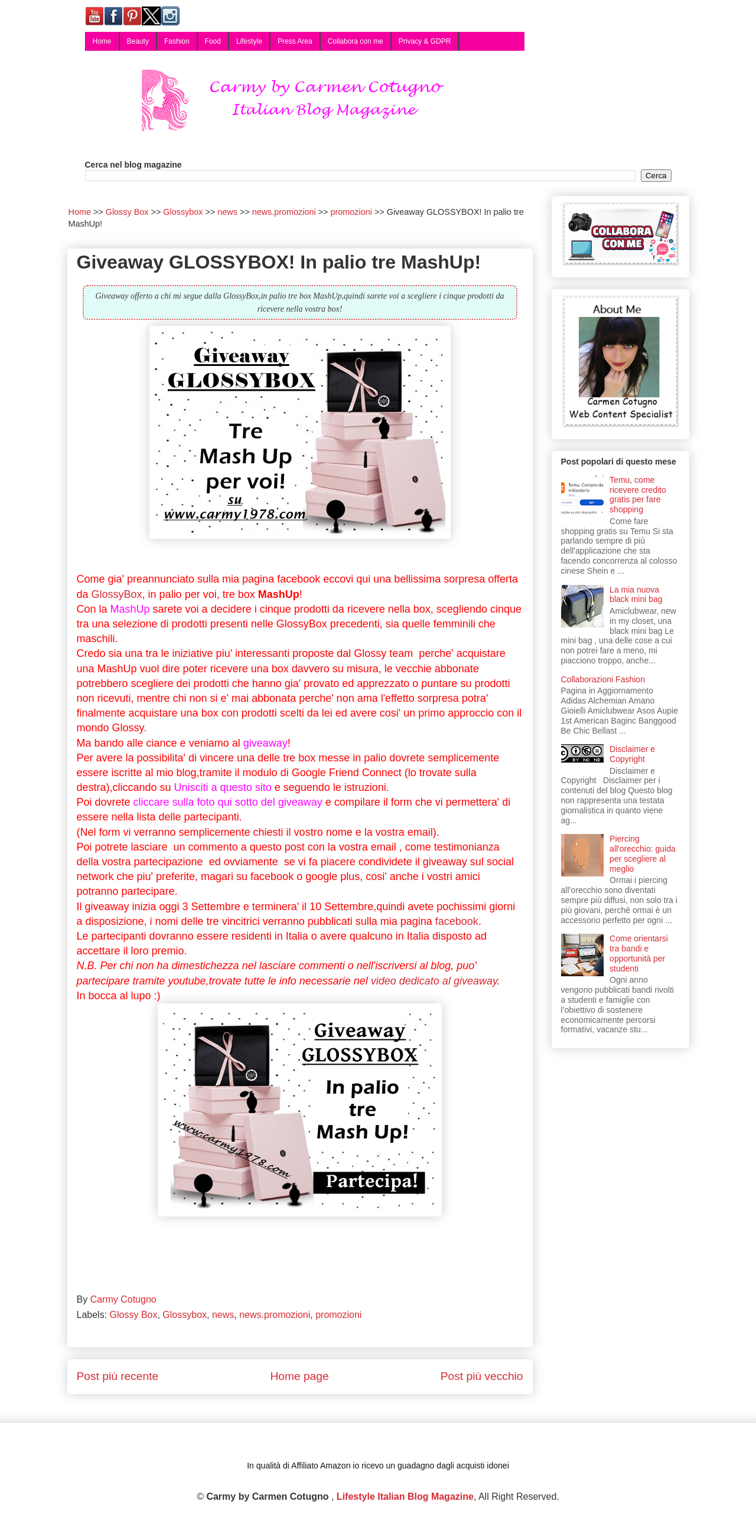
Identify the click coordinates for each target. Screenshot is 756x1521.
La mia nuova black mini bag (636, 594)
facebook (456, 921)
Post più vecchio (482, 1376)
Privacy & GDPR (425, 41)
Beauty (138, 41)
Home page (299, 1376)
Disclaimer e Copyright (632, 754)
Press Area (295, 41)
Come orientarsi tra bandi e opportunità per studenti (639, 953)
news (223, 1315)
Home (102, 41)
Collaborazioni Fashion (603, 679)
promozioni (338, 1315)
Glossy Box (134, 1315)
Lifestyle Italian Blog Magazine (405, 1496)
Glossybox (184, 1315)
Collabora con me (355, 41)
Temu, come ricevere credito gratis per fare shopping (638, 494)
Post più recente (118, 1376)
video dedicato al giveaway (434, 981)
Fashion (177, 41)
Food (213, 41)
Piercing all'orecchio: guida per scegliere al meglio (643, 853)
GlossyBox (117, 594)
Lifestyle (249, 41)
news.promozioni (274, 1315)
